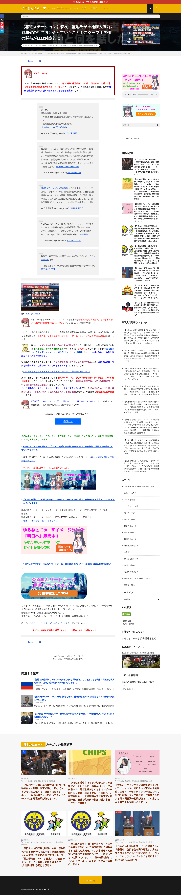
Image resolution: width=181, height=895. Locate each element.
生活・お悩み (129, 565)
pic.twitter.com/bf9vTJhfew (67, 166)
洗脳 (150, 781)
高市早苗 (149, 842)
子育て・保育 (129, 532)
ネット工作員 (28, 781)
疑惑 (95, 45)
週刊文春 (45, 781)
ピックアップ (129, 513)
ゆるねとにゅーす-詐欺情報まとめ (139, 638)
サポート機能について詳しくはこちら (40, 521)
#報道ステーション (49, 188)
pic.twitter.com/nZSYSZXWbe (54, 127)
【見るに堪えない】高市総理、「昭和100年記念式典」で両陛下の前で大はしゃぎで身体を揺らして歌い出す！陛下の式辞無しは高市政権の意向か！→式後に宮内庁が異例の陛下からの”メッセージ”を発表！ (141, 466)
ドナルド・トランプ (46, 842)
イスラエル (34, 842)
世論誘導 (127, 781)
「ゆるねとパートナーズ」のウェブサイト (48, 623)
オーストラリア (122, 842)
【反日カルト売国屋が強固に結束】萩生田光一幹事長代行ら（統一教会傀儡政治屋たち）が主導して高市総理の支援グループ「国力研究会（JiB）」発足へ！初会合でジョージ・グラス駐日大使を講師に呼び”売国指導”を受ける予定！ (147, 233)
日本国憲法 (144, 781)
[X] (2, 20)
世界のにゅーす (130, 526)
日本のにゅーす (41, 45)
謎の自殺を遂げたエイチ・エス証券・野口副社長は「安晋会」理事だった (56, 371)
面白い (135, 842)
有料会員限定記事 (131, 546)
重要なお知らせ (130, 585)
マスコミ (120, 781)
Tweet (30, 61)
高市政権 (52, 781)
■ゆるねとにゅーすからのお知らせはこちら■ (90, 2)
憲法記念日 (135, 781)
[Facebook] (2, 16)
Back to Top (90, 880)
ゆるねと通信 (129, 500)
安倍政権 (75, 45)
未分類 (126, 552)
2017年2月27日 (70, 133)
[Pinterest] (2, 23)
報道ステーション (65, 45)
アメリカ (27, 842)
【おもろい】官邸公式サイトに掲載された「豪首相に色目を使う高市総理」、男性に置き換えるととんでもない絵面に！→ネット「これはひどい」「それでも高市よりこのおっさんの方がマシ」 (141, 373)
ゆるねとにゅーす (132, 138)
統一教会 (24, 844)
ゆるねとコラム (130, 493)
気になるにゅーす (131, 559)
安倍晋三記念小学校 (86, 45)
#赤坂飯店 (63, 188)
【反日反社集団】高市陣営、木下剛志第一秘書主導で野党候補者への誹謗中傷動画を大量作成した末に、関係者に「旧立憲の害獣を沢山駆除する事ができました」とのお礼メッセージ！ (141, 356)
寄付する (68, 421)
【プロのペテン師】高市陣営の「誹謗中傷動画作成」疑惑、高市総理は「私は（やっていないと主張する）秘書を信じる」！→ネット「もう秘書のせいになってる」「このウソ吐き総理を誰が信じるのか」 (146, 167)
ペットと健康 (129, 519)
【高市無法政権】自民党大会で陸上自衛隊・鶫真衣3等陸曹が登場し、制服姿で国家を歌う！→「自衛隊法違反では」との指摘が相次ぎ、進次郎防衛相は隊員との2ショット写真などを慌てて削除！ (141, 407)
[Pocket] (2, 27)
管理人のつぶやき (131, 572)
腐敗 (39, 781)
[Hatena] (2, 31)
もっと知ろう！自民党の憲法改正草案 (139, 486)
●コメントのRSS (128, 624)
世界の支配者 (58, 842)
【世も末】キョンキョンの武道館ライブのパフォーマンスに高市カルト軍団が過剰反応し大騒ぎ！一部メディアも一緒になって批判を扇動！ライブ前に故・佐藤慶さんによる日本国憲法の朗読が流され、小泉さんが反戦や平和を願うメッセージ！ (137, 793)
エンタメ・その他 (131, 506)
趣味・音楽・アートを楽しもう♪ (137, 578)
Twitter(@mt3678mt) (33, 314)
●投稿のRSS (126, 621)
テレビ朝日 (54, 45)
